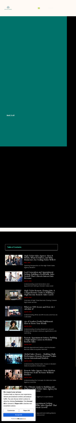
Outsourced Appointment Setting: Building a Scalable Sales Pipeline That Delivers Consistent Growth (40, 405)
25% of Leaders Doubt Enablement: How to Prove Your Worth (38, 322)
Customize (11, 411)
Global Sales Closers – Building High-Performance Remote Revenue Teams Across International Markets (40, 356)
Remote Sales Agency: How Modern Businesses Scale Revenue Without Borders (39, 372)
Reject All (26, 411)
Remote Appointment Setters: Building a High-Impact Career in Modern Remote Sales (40, 339)
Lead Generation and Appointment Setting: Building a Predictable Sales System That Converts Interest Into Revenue (39, 275)
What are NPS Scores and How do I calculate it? (39, 308)
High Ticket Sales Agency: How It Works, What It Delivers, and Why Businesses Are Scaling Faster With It (39, 257)
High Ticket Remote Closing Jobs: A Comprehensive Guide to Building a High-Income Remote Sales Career (39, 292)
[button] (39, 8)
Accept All (18, 415)
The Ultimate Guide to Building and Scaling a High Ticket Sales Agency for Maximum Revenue (40, 389)
